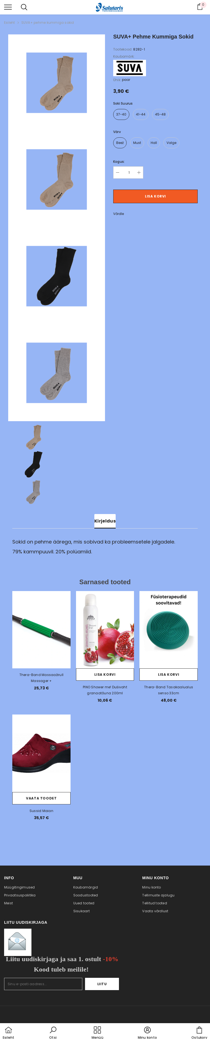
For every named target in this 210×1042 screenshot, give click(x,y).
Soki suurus (123, 103)
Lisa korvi (155, 196)
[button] (53, 1033)
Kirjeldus (105, 521)
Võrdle (118, 213)
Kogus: (119, 161)
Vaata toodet (41, 798)
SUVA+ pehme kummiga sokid (47, 22)
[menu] (8, 7)
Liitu (102, 984)
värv (117, 131)
